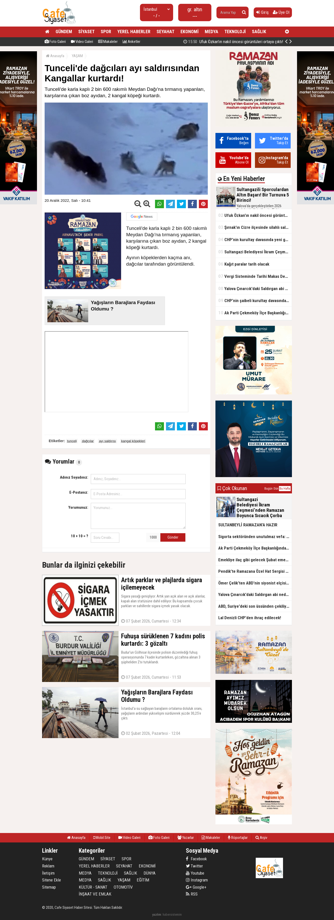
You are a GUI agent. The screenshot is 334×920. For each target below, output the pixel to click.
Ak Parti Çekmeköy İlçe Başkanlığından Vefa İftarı (255, 313)
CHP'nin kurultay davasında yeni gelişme (255, 239)
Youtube (195, 873)
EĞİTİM (143, 879)
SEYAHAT (165, 31)
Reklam (48, 865)
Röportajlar (238, 837)
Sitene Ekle (51, 879)
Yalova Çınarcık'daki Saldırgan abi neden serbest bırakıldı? (255, 288)
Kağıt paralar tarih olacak (243, 264)
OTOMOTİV (123, 887)
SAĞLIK (259, 31)
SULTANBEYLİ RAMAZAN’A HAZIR (247, 524)
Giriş (262, 12)
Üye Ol (281, 12)
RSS (192, 894)
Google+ (196, 887)
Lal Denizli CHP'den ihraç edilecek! (249, 617)
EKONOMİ (190, 31)
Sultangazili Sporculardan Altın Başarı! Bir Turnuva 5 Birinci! (239, 41)
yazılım (156, 914)
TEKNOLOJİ (235, 31)
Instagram (197, 879)
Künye (47, 858)
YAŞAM (77, 56)
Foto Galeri (55, 41)
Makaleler (108, 41)
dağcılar (88, 441)
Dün (276, 488)
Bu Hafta (284, 488)
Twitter (194, 865)
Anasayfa (55, 56)
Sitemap (49, 887)
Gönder (173, 537)
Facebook (196, 858)
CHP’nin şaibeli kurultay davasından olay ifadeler (255, 300)
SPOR (106, 31)
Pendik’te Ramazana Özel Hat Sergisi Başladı (255, 571)
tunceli (72, 441)
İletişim (48, 873)
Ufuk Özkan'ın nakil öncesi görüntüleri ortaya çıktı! (255, 215)
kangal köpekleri (133, 441)
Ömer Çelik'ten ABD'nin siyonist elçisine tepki (255, 583)
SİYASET (86, 31)
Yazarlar (185, 837)
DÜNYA (150, 873)
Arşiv (261, 837)
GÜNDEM (64, 31)
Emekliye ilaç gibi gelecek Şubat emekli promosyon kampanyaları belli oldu (255, 559)
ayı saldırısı (107, 441)
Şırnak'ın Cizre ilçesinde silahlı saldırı (254, 227)
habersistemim (172, 914)
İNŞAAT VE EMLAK (95, 894)
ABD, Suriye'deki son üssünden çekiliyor (254, 606)
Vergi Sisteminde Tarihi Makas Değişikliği (255, 276)
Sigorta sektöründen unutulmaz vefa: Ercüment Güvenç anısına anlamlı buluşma (255, 536)
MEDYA (211, 31)
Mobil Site (101, 837)
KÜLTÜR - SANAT (93, 887)
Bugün (268, 488)
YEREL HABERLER (133, 31)
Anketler (131, 41)
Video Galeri (82, 41)
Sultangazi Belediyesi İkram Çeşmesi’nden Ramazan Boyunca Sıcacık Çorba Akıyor (255, 252)
